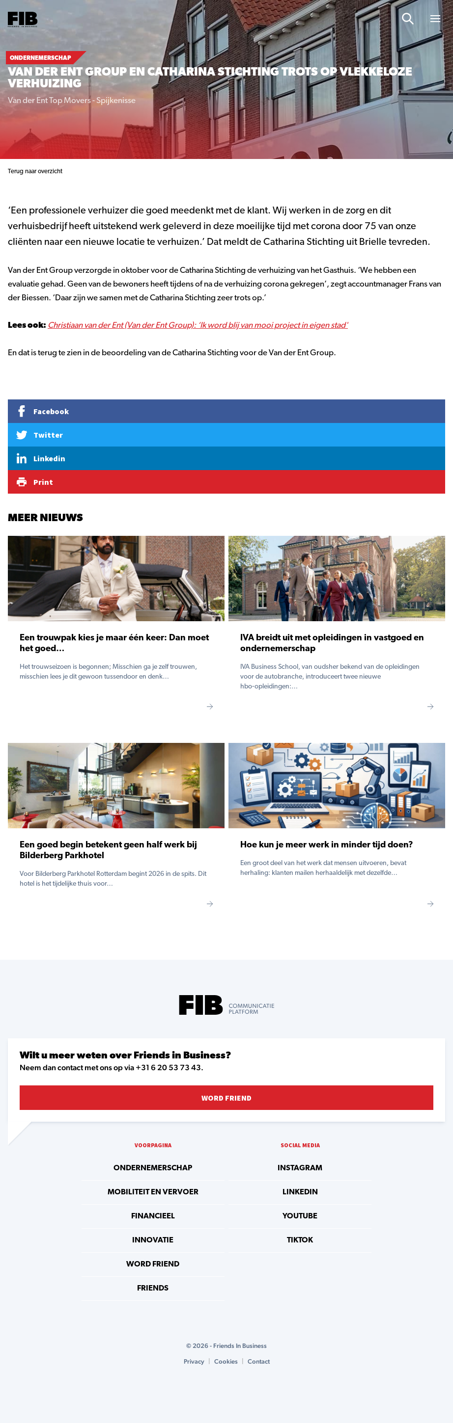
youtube (300, 1216)
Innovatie (152, 1240)
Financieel (153, 1216)
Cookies (226, 1361)
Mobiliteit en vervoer (153, 1192)
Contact (259, 1361)
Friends (153, 1288)
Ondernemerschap (152, 1168)
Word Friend (226, 1098)
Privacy (194, 1361)
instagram (300, 1168)
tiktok (300, 1240)
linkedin (300, 1192)
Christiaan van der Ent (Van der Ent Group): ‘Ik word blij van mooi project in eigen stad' (198, 325)
